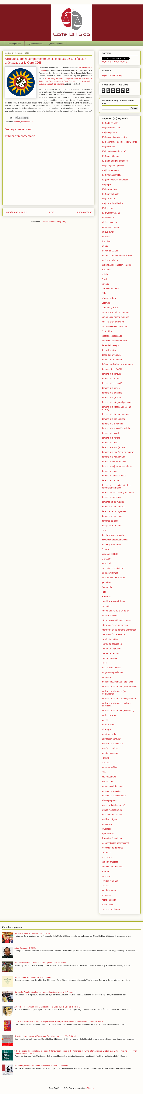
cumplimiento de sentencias (114, 340)
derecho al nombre (110, 480)
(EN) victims (107, 208)
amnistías (106, 236)
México (105, 720)
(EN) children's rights (111, 127)
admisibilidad (108, 217)
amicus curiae (108, 232)
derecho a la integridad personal (116, 402)
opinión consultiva (110, 748)
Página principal (15, 44)
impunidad (106, 606)
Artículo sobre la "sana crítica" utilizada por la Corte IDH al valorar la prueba (47, 1007)
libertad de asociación (112, 644)
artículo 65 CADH (110, 251)
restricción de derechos (112, 848)
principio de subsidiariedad (114, 795)
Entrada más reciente (16, 212)
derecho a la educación (112, 383)
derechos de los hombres (113, 506)
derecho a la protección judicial (116, 428)
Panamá (105, 758)
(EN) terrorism (108, 198)
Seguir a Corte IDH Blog (112, 75)
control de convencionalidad (115, 326)
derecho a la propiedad (112, 424)
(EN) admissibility (110, 123)
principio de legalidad (111, 791)
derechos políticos (110, 521)
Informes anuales (110, 615)
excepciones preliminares (113, 568)
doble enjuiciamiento (111, 544)
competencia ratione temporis (115, 317)
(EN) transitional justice (112, 203)
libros (104, 663)
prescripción (107, 781)
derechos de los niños (112, 516)
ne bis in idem (108, 724)
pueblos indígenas (110, 819)
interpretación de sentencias (115, 625)
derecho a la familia (111, 388)
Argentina (106, 241)
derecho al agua (109, 471)
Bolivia (105, 274)
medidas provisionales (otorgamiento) (119, 698)
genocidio (106, 582)
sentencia (106, 852)
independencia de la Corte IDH (116, 611)
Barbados (106, 269)
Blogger (90, 1088)
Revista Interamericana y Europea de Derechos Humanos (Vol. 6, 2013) (45, 1036)
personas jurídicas (110, 767)
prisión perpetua (109, 800)
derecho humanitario (111, 497)
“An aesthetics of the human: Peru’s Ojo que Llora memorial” (40, 962)
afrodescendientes (110, 227)
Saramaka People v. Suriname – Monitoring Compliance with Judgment (45, 992)
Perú (104, 772)
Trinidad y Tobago (110, 881)
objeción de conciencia (112, 743)
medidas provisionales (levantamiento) (119, 686)
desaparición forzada (111, 525)
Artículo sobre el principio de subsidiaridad (32, 977)
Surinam (105, 871)
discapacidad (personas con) (115, 540)
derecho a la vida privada (113, 457)
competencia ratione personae (116, 312)
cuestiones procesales (112, 336)
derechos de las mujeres (113, 502)
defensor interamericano (113, 359)
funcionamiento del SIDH (113, 577)
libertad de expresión (111, 648)
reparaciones (26, 122)
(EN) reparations (109, 189)
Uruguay (105, 885)
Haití (104, 592)
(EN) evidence (108, 146)
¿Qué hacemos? (56, 44)
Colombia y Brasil (110, 307)
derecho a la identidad (112, 393)
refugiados (106, 829)
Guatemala (107, 587)
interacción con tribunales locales (117, 620)
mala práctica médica (111, 667)
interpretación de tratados (113, 634)
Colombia (106, 303)
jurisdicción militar (110, 639)
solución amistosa (110, 862)
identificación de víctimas (113, 601)
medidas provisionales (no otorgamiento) (114, 692)
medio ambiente (109, 715)
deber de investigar (110, 345)
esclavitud (106, 563)
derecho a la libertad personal (115, 414)
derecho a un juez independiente (117, 466)
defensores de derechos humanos (117, 364)
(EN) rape (106, 184)
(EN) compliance (109, 132)
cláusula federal (109, 298)
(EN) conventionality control (114, 137)
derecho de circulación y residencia (118, 492)
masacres (106, 677)
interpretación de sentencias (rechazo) (119, 630)
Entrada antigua (84, 212)
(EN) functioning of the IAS (114, 151)
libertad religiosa (109, 658)
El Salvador (107, 559)
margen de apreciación (112, 672)
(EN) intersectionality (111, 175)
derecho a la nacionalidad (113, 419)
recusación (107, 824)
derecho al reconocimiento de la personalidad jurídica (116, 486)
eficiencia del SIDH (110, 554)
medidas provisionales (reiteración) (118, 710)
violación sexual (109, 900)
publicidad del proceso (112, 814)
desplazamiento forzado (113, 535)
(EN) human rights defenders (115, 161)
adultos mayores (109, 222)
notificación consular (111, 739)
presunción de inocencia (113, 786)
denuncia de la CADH (112, 369)
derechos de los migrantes (114, 511)
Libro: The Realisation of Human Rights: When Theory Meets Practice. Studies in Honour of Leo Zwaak (58, 1021)
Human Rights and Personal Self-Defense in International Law (41, 1066)
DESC (104, 530)
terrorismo (106, 876)
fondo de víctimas (110, 573)
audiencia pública (110, 260)
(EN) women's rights (111, 213)
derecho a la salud (110, 433)
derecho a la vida (110, 442)
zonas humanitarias (111, 909)
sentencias (107, 857)
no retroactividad (109, 734)
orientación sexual (110, 753)
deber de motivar (109, 350)
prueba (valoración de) (112, 810)
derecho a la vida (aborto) (113, 447)
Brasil (104, 279)
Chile (104, 293)
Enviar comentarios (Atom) (54, 221)
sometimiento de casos (112, 866)
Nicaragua (106, 729)
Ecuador (105, 549)
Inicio (51, 212)
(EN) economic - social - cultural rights (119, 142)
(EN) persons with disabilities (115, 180)
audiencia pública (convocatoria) (117, 265)
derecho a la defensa (111, 378)
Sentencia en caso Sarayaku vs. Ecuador (32, 933)
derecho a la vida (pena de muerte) (118, 452)
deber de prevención (111, 355)
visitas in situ (107, 904)
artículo (17, 122)
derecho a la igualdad (112, 397)
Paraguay (106, 762)
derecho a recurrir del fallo (114, 461)
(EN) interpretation (110, 170)
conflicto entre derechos (113, 322)
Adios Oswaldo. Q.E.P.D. (25, 948)
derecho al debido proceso (114, 475)
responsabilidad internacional (115, 843)
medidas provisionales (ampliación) (118, 682)
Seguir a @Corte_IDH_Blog (114, 61)
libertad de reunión (110, 653)
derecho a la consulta (111, 374)
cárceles (105, 284)
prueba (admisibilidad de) (113, 805)
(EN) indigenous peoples (113, 165)
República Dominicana (112, 838)
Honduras (106, 596)
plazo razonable (109, 777)
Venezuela (106, 895)
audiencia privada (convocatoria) (117, 255)
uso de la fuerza (109, 890)
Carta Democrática (110, 288)
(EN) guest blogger (110, 156)
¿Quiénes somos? (35, 44)
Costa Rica (107, 331)
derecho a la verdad (111, 438)
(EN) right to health (110, 194)
